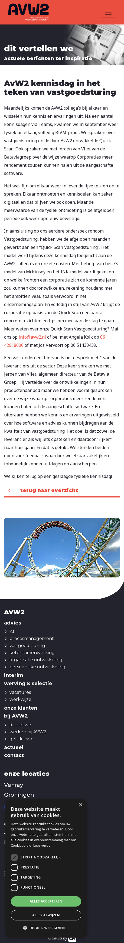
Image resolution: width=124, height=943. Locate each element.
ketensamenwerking (32, 652)
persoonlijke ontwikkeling (37, 666)
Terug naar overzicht (49, 490)
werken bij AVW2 (28, 731)
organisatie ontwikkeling (36, 659)
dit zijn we (20, 724)
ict (12, 631)
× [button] (81, 805)
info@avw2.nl (32, 337)
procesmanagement (31, 638)
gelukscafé (21, 738)
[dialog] (46, 868)
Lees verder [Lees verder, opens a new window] (42, 845)
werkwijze (20, 699)
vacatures (20, 692)
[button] (46, 928)
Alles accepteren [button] (46, 901)
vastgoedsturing (27, 645)
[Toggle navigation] (108, 12)
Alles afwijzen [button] (46, 915)
